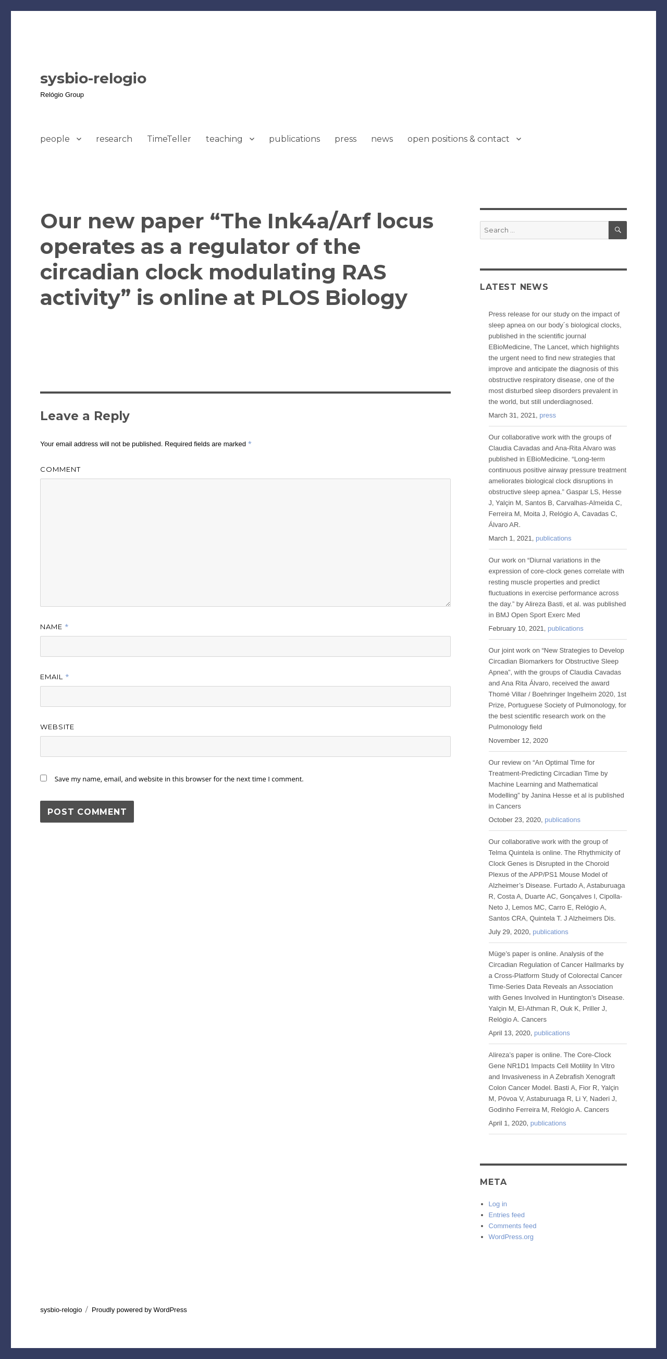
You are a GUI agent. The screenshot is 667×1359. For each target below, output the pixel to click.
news (382, 139)
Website (57, 727)
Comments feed (513, 1226)
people (55, 139)
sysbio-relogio (93, 78)
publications (294, 139)
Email (54, 676)
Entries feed (507, 1215)
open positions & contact (458, 139)
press (345, 139)
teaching (224, 139)
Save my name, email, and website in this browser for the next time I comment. (179, 778)
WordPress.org (511, 1237)
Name (54, 626)
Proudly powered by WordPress (139, 1310)
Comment (60, 469)
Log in (498, 1204)
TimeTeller (169, 139)
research (114, 139)
